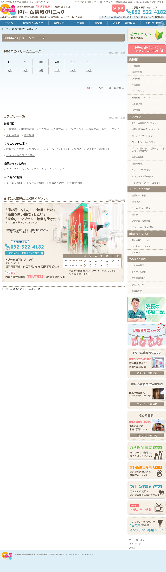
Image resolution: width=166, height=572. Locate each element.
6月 (89, 62)
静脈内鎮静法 (138, 157)
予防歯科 (59, 129)
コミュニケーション (17, 169)
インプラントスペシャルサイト (146, 183)
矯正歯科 (29, 135)
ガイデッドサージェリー (143, 136)
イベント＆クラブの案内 (20, 155)
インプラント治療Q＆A (142, 176)
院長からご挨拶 (15, 149)
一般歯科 (11, 129)
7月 (10, 70)
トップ (9, 23)
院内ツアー (35, 149)
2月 (26, 62)
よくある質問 (14, 182)
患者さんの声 (56, 182)
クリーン (67, 169)
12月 (89, 70)
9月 (41, 70)
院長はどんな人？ (33, 23)
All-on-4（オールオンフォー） (145, 142)
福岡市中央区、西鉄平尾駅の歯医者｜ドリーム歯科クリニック (25, 2)
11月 (73, 70)
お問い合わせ (153, 23)
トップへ (6, 29)
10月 (57, 70)
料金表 (78, 149)
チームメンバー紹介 (57, 149)
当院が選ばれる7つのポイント (146, 129)
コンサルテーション (45, 169)
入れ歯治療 (12, 135)
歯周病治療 (27, 129)
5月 (73, 62)
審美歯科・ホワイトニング (103, 129)
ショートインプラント (142, 170)
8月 (26, 70)
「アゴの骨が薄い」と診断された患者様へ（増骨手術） (148, 149)
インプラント (76, 129)
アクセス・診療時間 (98, 149)
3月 (41, 62)
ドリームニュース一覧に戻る (107, 87)
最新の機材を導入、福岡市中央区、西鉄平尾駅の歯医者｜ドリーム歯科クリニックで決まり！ (57, 554)
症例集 (81, 23)
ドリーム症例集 (35, 182)
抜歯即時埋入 (138, 163)
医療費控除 (75, 182)
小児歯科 (44, 129)
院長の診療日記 (139, 278)
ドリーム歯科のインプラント (145, 123)
